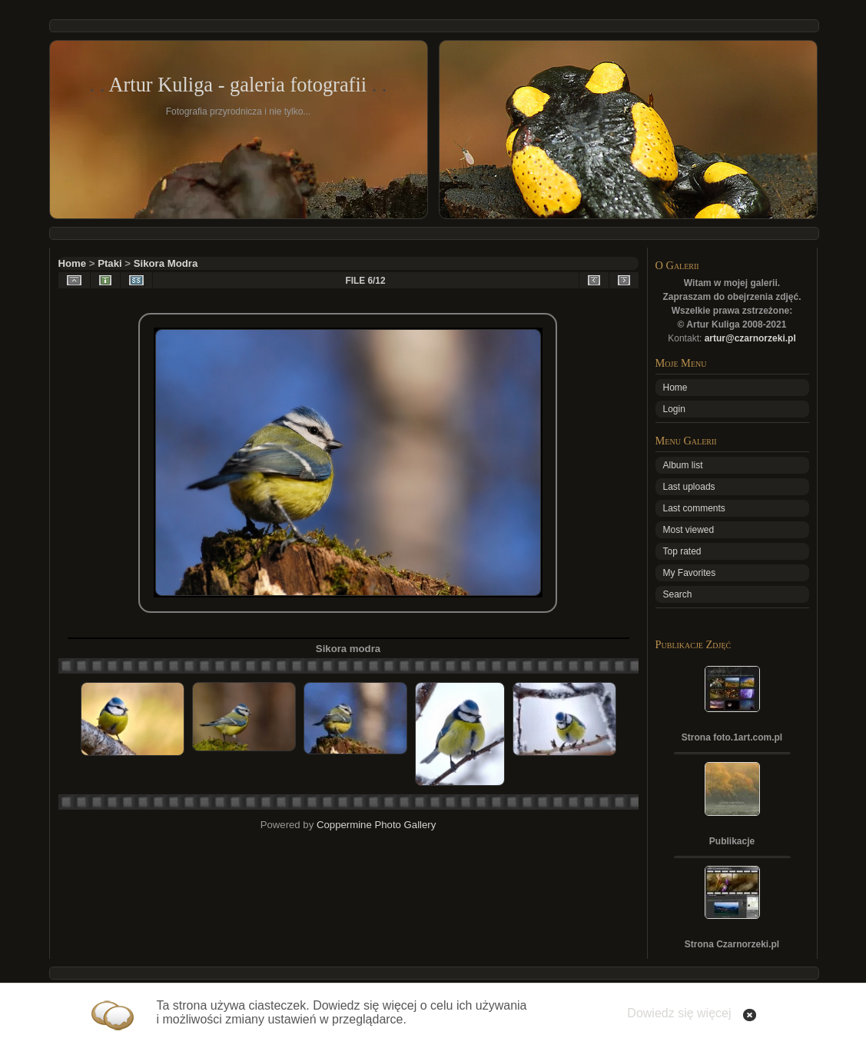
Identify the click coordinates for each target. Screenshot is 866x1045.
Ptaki (110, 263)
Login (674, 409)
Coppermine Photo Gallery (376, 824)
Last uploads (689, 486)
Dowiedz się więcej (679, 1013)
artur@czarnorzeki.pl (750, 338)
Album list (683, 465)
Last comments (694, 508)
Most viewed (689, 529)
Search (677, 594)
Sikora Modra (166, 263)
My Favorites (689, 572)
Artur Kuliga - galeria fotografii (237, 84)
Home (72, 263)
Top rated (682, 551)
